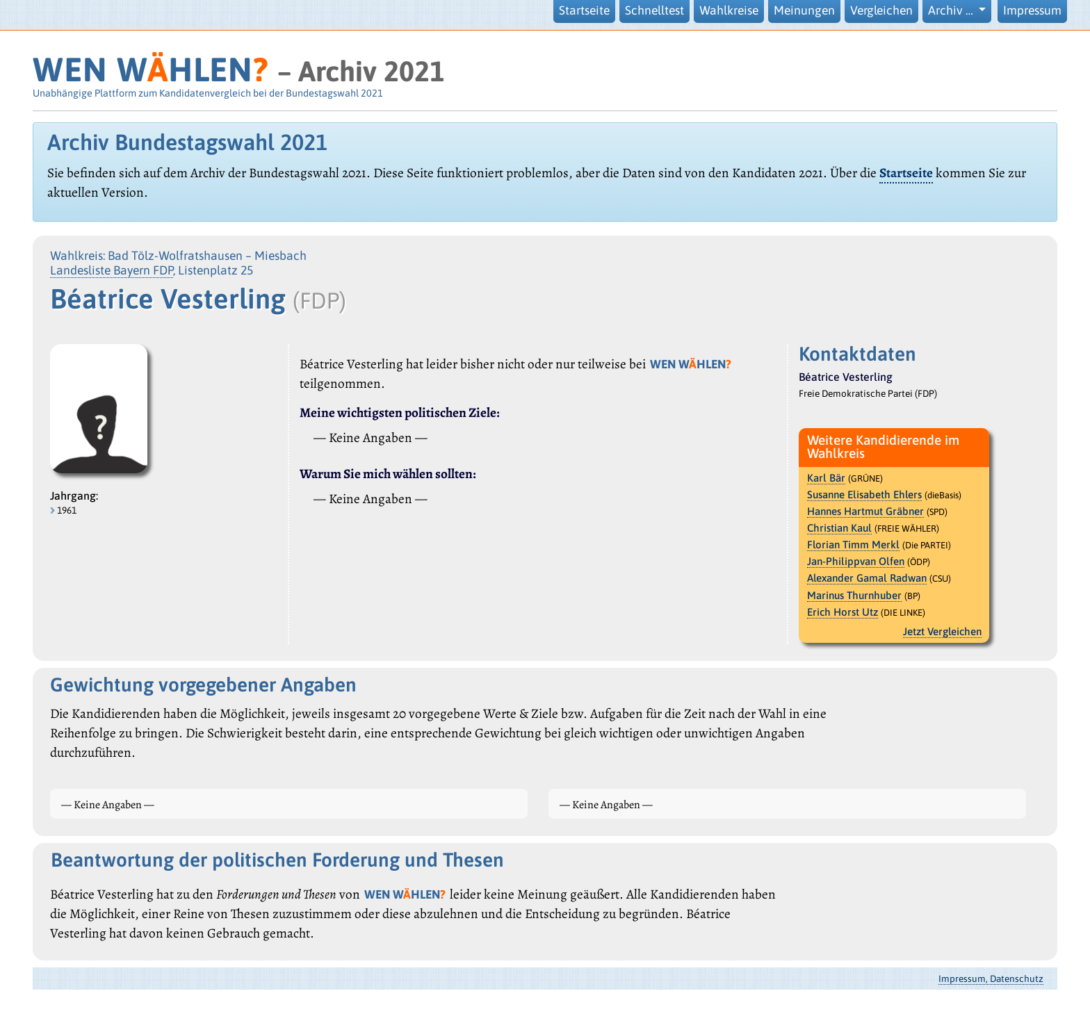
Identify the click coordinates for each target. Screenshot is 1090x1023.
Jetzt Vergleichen (942, 631)
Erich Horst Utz (842, 612)
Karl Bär (826, 478)
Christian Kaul (839, 528)
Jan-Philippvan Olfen (855, 561)
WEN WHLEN (150, 69)
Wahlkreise (728, 10)
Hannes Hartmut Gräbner (865, 511)
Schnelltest (654, 10)
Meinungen (804, 10)
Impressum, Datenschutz (990, 978)
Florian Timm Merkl (853, 544)
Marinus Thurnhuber (854, 595)
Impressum (1032, 10)
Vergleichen (881, 10)
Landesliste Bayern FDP (111, 270)
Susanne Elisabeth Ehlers (864, 494)
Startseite (584, 10)
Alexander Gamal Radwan (867, 578)
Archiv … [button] (952, 10)
